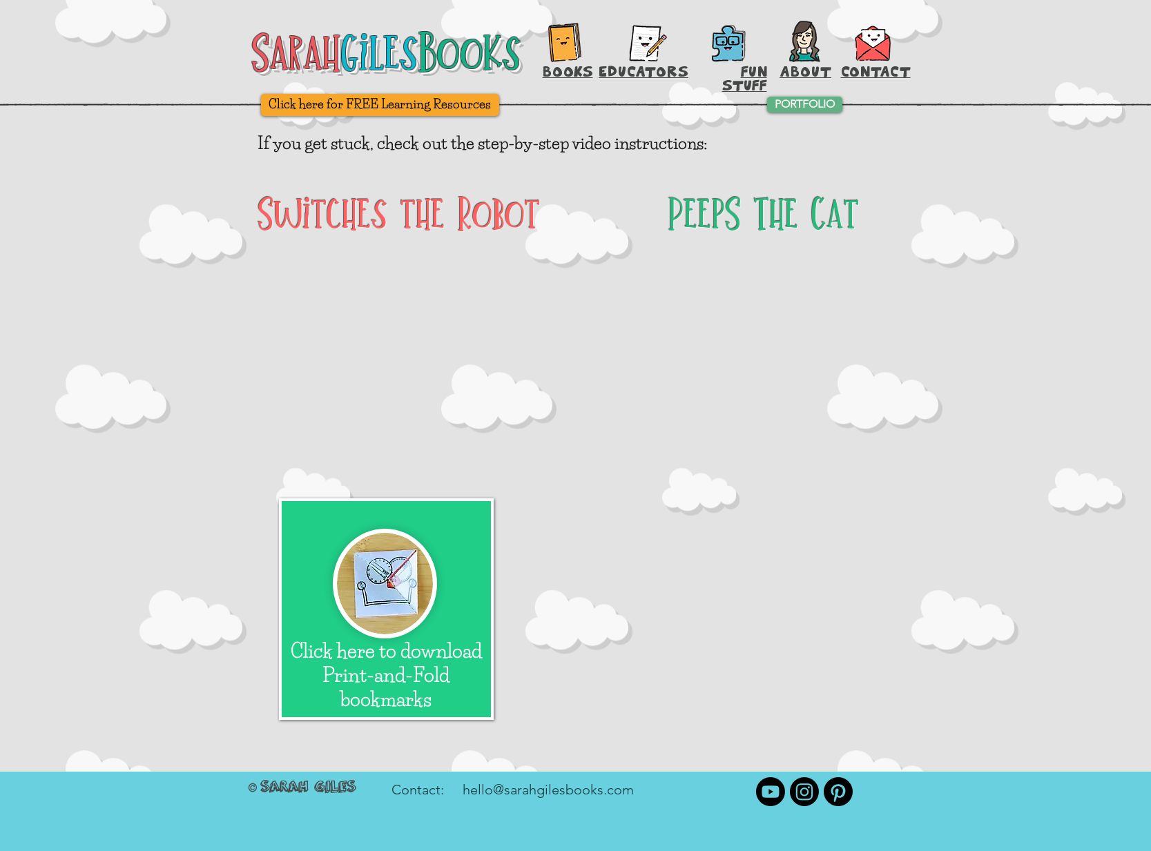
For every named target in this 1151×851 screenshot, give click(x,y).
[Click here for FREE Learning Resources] (380, 105)
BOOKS (568, 71)
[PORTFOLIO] (804, 105)
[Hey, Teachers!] (648, 40)
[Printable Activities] (727, 43)
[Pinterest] (838, 791)
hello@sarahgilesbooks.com (548, 789)
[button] (873, 41)
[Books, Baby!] (564, 42)
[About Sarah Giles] (804, 41)
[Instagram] (804, 791)
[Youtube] (770, 791)
